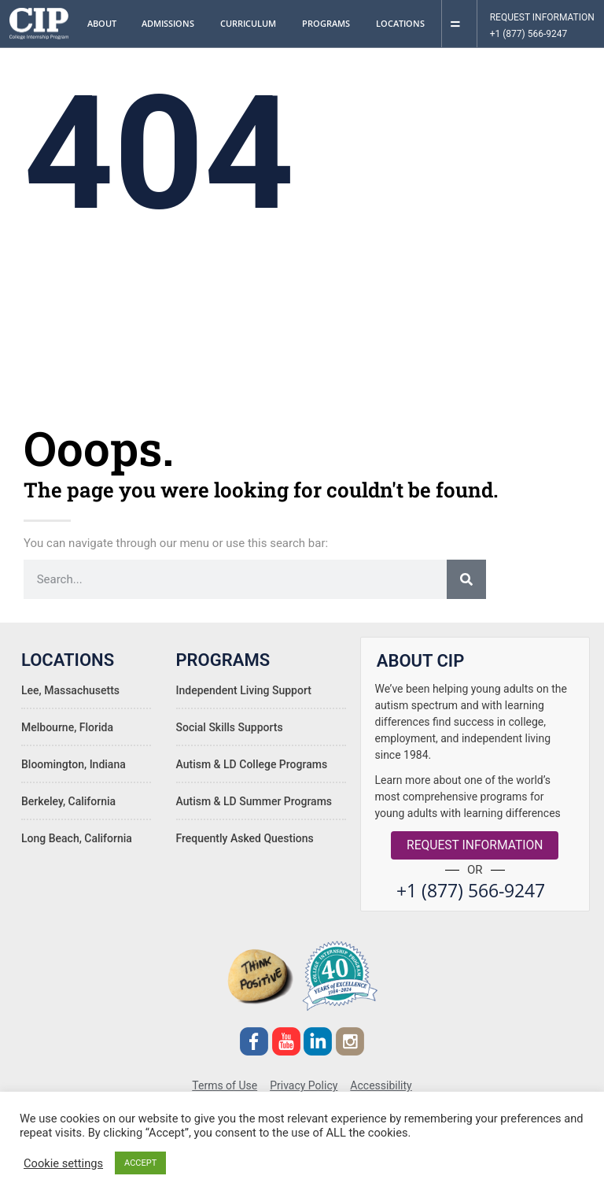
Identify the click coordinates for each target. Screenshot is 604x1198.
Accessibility (380, 1081)
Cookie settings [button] (63, 1163)
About (105, 23)
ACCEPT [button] (140, 1163)
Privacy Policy (303, 1081)
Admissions (172, 23)
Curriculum (252, 23)
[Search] (466, 579)
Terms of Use (224, 1081)
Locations (404, 23)
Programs (330, 23)
